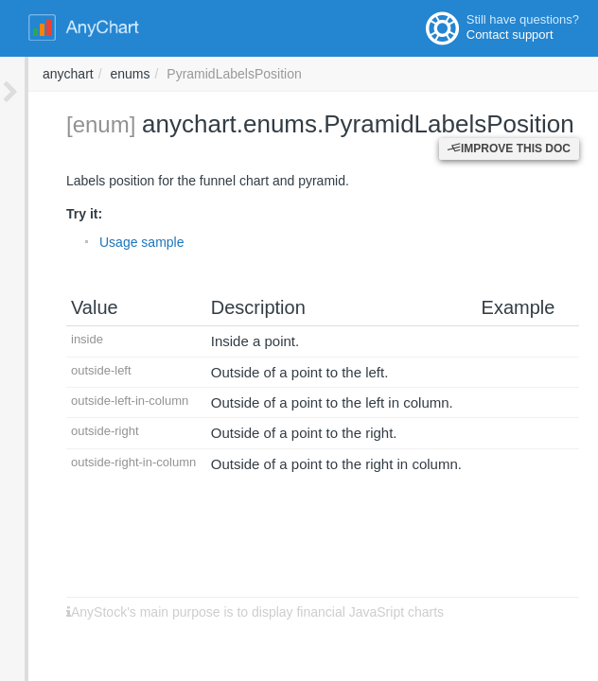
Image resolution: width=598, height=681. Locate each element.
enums (385, 73)
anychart (323, 73)
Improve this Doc (509, 148)
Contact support (510, 34)
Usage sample (113, 242)
